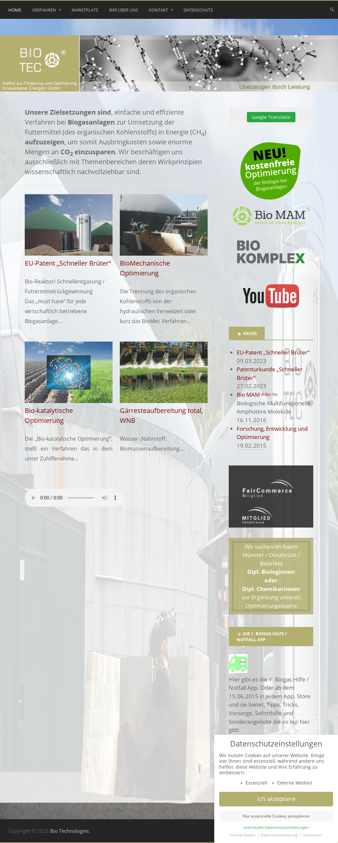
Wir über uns (123, 10)
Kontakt (158, 10)
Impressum (312, 835)
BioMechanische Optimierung (164, 263)
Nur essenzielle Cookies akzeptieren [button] (276, 816)
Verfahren (44, 10)
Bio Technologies (69, 830)
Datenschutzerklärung (279, 835)
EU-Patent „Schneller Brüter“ (273, 352)
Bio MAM (257, 394)
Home (14, 10)
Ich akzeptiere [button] (276, 799)
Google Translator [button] (271, 117)
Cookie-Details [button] (243, 835)
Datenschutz (198, 10)
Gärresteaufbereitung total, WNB (164, 410)
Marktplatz (85, 10)
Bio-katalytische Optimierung (69, 410)
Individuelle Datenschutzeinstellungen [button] (276, 827)
